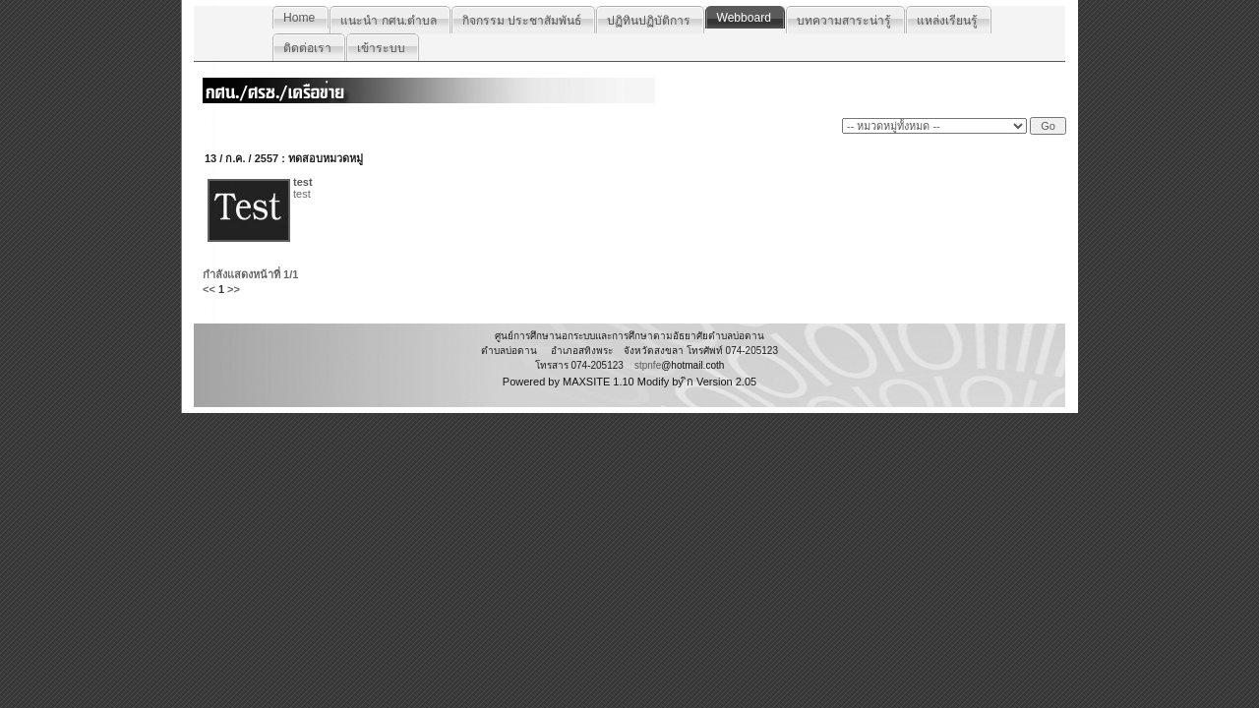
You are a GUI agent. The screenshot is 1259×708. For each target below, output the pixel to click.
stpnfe (647, 365)
